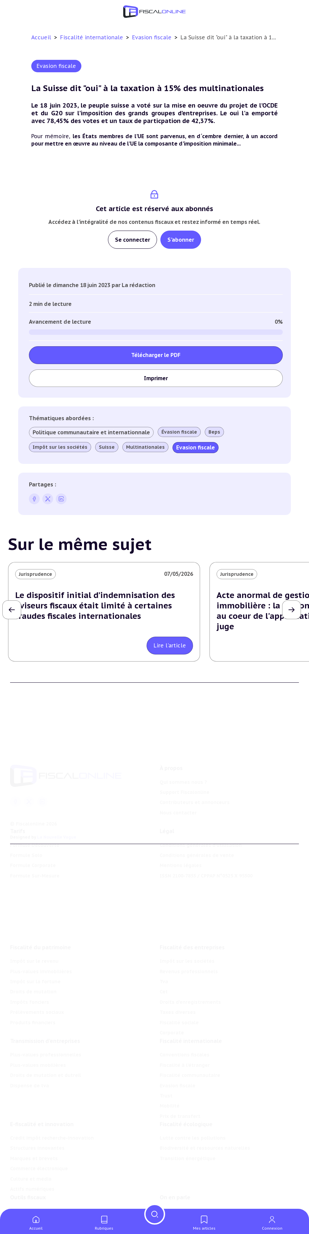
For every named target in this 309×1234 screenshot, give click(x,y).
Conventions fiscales (184, 1049)
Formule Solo (26, 852)
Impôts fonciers (29, 995)
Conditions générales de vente (197, 852)
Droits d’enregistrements (190, 995)
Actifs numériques (32, 1184)
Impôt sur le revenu (34, 954)
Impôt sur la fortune (35, 975)
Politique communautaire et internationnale (91, 432)
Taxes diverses (178, 1005)
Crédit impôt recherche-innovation (52, 1133)
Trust (166, 1089)
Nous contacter (178, 807)
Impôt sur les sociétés (60, 447)
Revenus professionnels (189, 965)
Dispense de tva (29, 1079)
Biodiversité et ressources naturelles (205, 1143)
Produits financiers (32, 1016)
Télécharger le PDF (156, 355)
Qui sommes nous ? (183, 776)
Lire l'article (170, 645)
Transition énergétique (188, 1153)
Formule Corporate (33, 862)
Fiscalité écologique (186, 1119)
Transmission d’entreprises (45, 1035)
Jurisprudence (35, 574)
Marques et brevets (34, 1153)
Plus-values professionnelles (45, 1049)
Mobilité (170, 1100)
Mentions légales (181, 862)
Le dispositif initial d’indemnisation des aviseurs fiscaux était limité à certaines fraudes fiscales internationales (95, 605)
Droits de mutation (33, 985)
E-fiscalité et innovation (42, 1119)
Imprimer (156, 378)
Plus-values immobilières (41, 965)
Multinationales (145, 447)
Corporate (172, 1026)
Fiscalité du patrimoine (40, 940)
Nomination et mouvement (193, 1207)
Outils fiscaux (28, 1193)
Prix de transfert (180, 1110)
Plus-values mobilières (38, 1059)
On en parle (175, 1193)
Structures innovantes (37, 1143)
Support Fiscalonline (184, 787)
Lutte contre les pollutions (193, 1133)
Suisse (107, 447)
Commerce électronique (39, 1163)
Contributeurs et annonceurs (195, 797)
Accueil (41, 37)
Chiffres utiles (27, 1207)
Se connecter (132, 239)
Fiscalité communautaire (190, 1069)
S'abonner (180, 239)
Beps (214, 432)
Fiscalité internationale (92, 37)
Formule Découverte (35, 841)
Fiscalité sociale (179, 1016)
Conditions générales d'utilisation (201, 841)
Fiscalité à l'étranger (185, 1059)
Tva (164, 975)
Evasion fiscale (152, 37)
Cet (164, 985)
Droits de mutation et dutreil (45, 1069)
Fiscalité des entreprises (192, 940)
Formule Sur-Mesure (35, 872)
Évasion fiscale (179, 432)
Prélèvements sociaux (37, 1005)
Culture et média (30, 1174)
